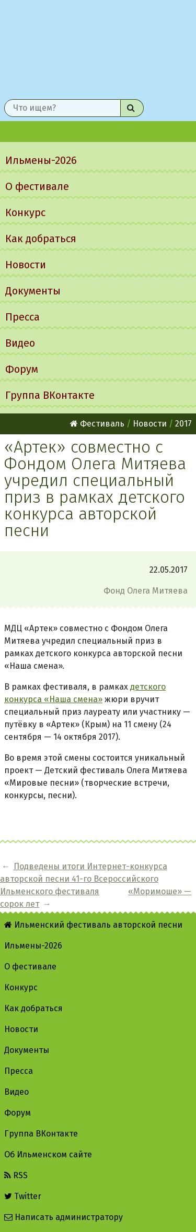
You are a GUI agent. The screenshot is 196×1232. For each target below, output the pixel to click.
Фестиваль (97, 424)
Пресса (22, 317)
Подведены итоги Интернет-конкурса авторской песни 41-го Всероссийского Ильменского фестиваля (83, 878)
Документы (33, 291)
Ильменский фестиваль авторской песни (98, 47)
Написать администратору (63, 1217)
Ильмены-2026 (41, 160)
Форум (21, 369)
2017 (183, 424)
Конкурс (25, 212)
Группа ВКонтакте (50, 395)
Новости (25, 264)
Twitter (22, 1196)
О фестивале (37, 186)
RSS (16, 1175)
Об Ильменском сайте (48, 1154)
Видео (20, 343)
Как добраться (40, 238)
